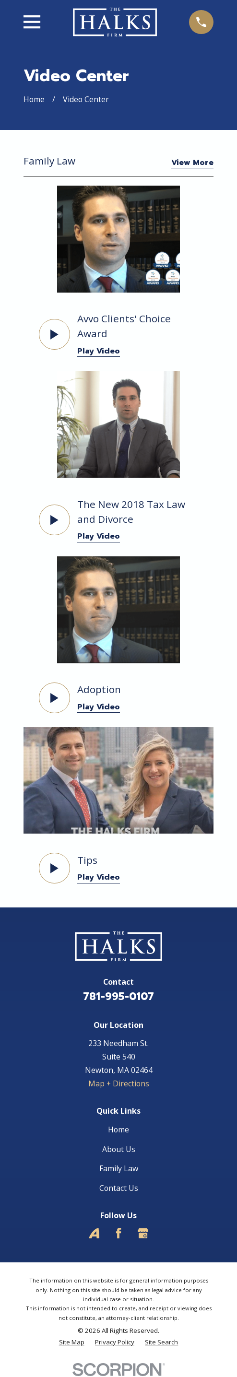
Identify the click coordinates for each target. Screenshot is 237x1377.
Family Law (118, 1168)
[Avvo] (94, 1233)
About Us (118, 1149)
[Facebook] (118, 1233)
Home (118, 1129)
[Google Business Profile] (143, 1233)
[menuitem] (71, 1342)
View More (192, 163)
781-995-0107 (118, 996)
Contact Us (118, 1188)
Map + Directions (118, 1083)
